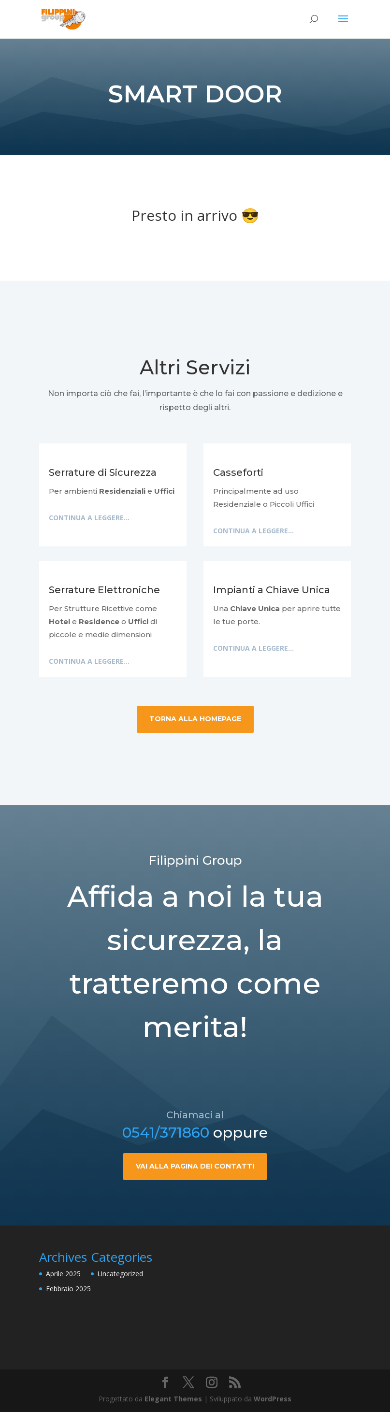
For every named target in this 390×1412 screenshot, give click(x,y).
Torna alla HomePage (195, 718)
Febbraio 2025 (68, 1288)
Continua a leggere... (89, 517)
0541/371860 (165, 1175)
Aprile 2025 (63, 1273)
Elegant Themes (173, 1398)
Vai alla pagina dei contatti (195, 1208)
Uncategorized (120, 1273)
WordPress (272, 1398)
